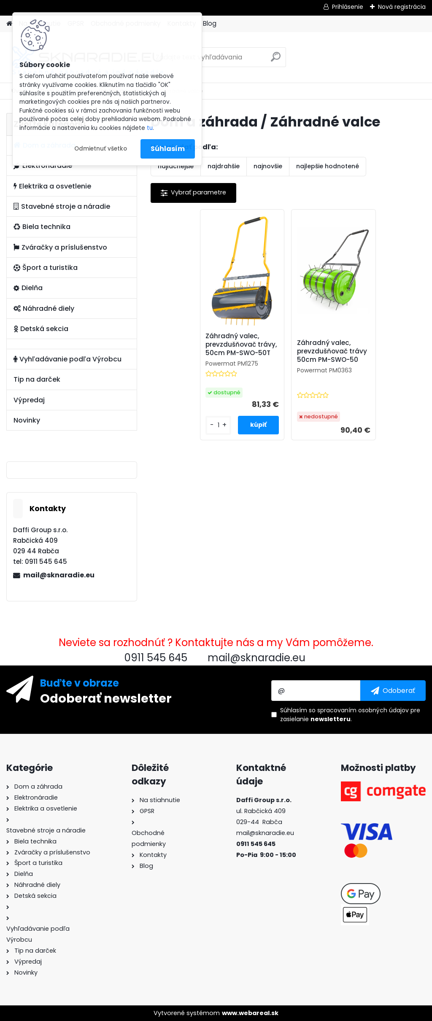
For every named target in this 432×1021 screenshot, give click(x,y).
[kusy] (218, 425)
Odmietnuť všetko (100, 149)
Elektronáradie (43, 165)
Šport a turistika (46, 267)
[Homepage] (9, 24)
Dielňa (28, 288)
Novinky (27, 420)
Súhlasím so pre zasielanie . (350, 714)
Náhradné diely (44, 308)
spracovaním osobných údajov (363, 710)
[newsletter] (393, 690)
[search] (276, 60)
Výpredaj (29, 400)
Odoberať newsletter (106, 698)
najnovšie (268, 166)
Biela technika (42, 227)
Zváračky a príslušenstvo (60, 247)
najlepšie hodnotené (327, 166)
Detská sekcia (41, 329)
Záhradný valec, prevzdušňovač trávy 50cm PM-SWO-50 (332, 351)
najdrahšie (224, 166)
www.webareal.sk (250, 1013)
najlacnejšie (176, 166)
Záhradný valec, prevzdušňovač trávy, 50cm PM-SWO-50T (241, 344)
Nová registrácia (402, 7)
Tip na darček (37, 379)
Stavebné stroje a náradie (62, 206)
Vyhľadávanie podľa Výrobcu (68, 359)
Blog (209, 23)
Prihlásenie (347, 7)
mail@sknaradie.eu (58, 575)
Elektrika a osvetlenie (52, 186)
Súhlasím (168, 149)
